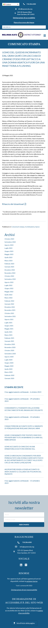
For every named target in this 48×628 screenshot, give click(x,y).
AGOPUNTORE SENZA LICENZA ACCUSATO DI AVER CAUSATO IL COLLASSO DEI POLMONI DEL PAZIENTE (23, 471)
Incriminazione (30, 227)
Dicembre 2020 (10, 344)
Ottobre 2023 (9, 239)
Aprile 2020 (8, 369)
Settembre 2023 (10, 242)
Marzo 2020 (8, 372)
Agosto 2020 (9, 357)
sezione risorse (31, 581)
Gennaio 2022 (9, 304)
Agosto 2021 (9, 319)
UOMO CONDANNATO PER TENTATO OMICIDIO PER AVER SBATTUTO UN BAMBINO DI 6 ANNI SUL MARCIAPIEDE (24, 437)
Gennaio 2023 (9, 267)
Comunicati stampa (17, 227)
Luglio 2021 (8, 323)
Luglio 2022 (8, 285)
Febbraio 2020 (9, 375)
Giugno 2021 (9, 326)
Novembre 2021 (10, 310)
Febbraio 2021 (9, 338)
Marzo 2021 (8, 335)
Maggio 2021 (9, 329)
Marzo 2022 (8, 298)
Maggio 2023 (9, 254)
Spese (37, 227)
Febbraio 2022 (9, 301)
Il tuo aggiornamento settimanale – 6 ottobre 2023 (23, 392)
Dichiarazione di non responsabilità (24, 590)
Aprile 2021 (8, 332)
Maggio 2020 (9, 366)
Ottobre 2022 (9, 276)
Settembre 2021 (10, 316)
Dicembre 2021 (10, 307)
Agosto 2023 (9, 245)
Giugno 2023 (9, 251)
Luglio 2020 (8, 360)
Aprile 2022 (8, 295)
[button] (10, 4)
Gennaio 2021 (9, 341)
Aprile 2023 (8, 257)
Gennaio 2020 (9, 378)
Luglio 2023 (8, 248)
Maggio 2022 (9, 292)
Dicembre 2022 (10, 270)
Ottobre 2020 (9, 350)
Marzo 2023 (8, 261)
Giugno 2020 (9, 363)
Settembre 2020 (10, 354)
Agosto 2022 (9, 282)
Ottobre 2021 (9, 313)
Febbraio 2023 (9, 264)
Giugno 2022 (9, 288)
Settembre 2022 (10, 279)
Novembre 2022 (10, 273)
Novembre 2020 (10, 347)
